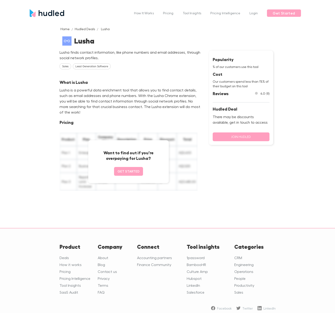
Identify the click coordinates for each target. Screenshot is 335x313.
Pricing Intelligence (225, 13)
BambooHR (196, 264)
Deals (64, 257)
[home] (80, 13)
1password (196, 257)
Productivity (244, 285)
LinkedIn (193, 285)
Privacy (104, 278)
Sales (238, 292)
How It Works (144, 13)
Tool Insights (192, 13)
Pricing (168, 13)
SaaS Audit (69, 292)
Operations (243, 271)
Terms (103, 285)
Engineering (244, 264)
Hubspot (194, 278)
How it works (71, 264)
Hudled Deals (85, 29)
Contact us (107, 271)
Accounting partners (154, 257)
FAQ (101, 292)
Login (253, 13)
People (240, 278)
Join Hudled (241, 137)
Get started (128, 171)
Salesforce (195, 292)
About (103, 257)
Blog (101, 264)
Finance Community (154, 264)
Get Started (284, 13)
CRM (238, 257)
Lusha (105, 29)
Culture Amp (197, 271)
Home (65, 29)
